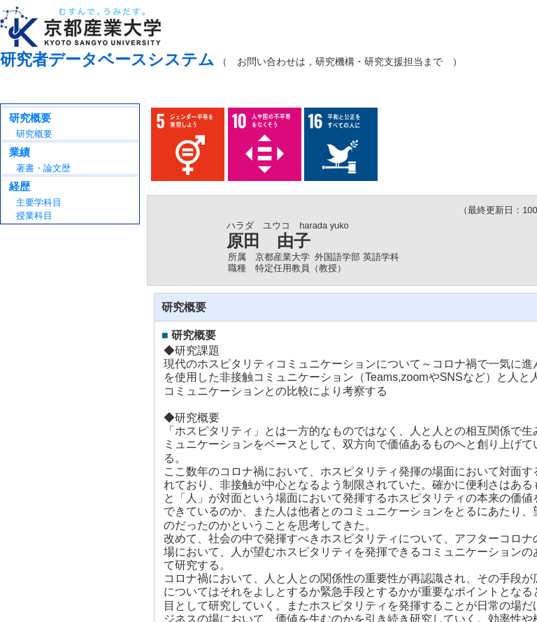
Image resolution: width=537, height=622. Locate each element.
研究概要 (30, 118)
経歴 (19, 186)
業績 (19, 152)
